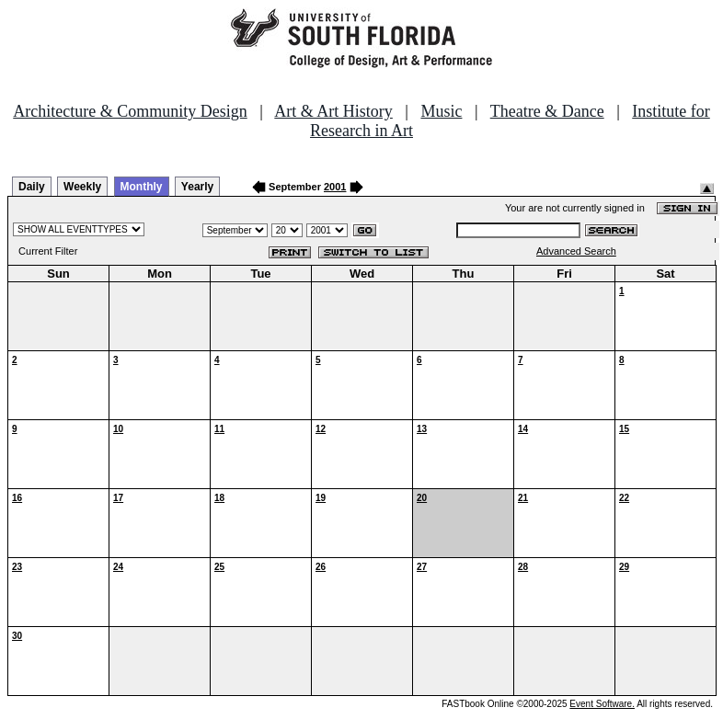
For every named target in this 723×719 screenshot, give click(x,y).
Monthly (141, 186)
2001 (335, 186)
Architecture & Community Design (130, 111)
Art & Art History (333, 111)
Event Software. (602, 704)
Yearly (197, 186)
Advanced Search (576, 251)
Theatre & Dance (547, 111)
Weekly (82, 186)
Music (441, 111)
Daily (31, 186)
